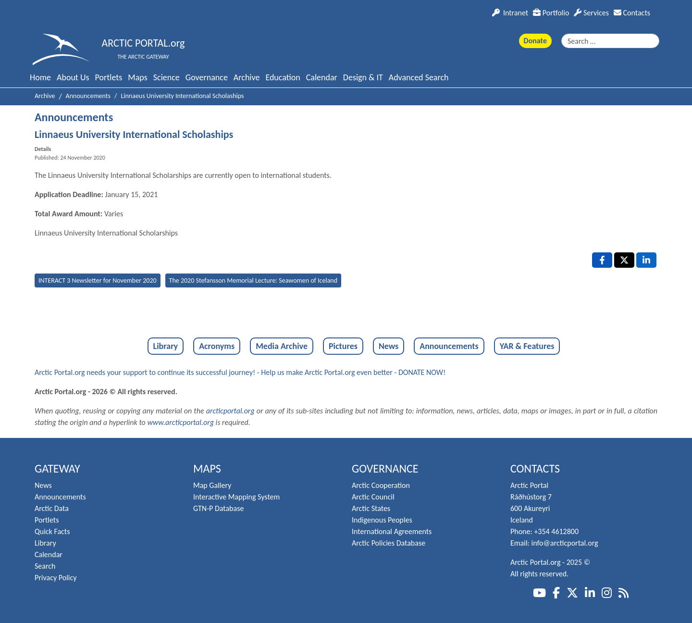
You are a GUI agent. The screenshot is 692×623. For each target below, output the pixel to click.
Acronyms (217, 346)
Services (591, 12)
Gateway (57, 468)
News (388, 346)
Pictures (343, 346)
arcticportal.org (230, 410)
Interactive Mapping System (236, 496)
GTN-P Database (218, 508)
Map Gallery (212, 485)
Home (40, 77)
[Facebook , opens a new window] (602, 260)
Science (166, 77)
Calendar (321, 77)
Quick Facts (52, 531)
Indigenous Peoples (382, 519)
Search (45, 566)
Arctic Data (52, 508)
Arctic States (371, 508)
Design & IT (363, 77)
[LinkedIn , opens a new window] (646, 260)
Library (165, 346)
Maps (137, 77)
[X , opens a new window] (624, 260)
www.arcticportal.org (180, 422)
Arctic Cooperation (381, 485)
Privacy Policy (56, 577)
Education (282, 77)
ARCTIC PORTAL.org (143, 43)
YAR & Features (527, 346)
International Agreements (392, 531)
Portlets (109, 77)
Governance (206, 77)
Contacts (632, 12)
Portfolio (551, 12)
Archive (247, 77)
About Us (73, 77)
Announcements (449, 346)
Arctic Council (373, 496)
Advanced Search (419, 77)
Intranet (510, 12)
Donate (535, 40)
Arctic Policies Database (388, 543)
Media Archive (282, 346)
